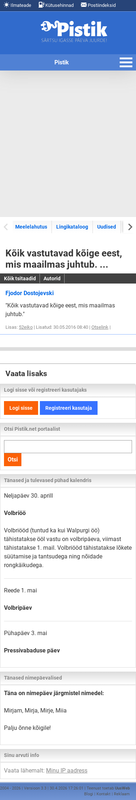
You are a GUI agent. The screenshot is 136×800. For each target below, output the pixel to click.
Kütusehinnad (56, 5)
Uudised (106, 227)
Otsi (13, 459)
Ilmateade (17, 5)
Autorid (52, 278)
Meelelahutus (31, 227)
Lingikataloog (72, 227)
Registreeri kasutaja (68, 408)
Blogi (88, 794)
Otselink (99, 327)
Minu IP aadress (66, 770)
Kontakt (103, 794)
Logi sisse (21, 408)
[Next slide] (129, 226)
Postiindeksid (98, 5)
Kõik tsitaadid (20, 278)
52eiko (26, 327)
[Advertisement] (68, 144)
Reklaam (122, 794)
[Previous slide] (6, 226)
